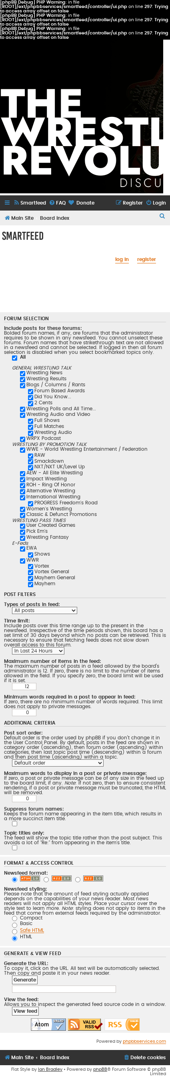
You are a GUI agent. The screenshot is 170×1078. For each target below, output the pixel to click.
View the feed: (21, 999)
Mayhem (44, 583)
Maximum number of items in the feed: (52, 661)
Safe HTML (32, 930)
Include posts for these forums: (43, 328)
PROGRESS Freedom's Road (66, 502)
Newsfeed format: (26, 873)
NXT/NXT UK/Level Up (59, 466)
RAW (39, 455)
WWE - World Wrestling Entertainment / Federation (87, 449)
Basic (22, 923)
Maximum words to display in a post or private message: (75, 773)
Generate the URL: (26, 963)
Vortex (41, 566)
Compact (27, 917)
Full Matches (49, 426)
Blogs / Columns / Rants (55, 384)
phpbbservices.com (144, 1041)
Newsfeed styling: (25, 889)
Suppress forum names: (34, 809)
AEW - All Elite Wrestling (54, 472)
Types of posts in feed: (32, 604)
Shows (42, 554)
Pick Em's (37, 531)
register (146, 259)
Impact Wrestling (46, 478)
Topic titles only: (24, 833)
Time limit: (17, 620)
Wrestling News (44, 372)
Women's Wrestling (49, 508)
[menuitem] (29, 203)
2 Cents (43, 402)
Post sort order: (23, 733)
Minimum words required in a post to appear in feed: (70, 697)
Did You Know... (52, 396)
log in (122, 259)
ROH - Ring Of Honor (50, 484)
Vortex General (51, 571)
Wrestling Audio (53, 432)
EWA (31, 548)
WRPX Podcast (43, 438)
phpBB (100, 1069)
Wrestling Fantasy (47, 537)
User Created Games (50, 525)
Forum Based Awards (59, 390)
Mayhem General (54, 577)
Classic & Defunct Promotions (61, 514)
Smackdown (49, 461)
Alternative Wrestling (50, 490)
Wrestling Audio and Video (58, 414)
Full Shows (47, 420)
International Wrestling (53, 496)
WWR (32, 560)
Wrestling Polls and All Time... (61, 408)
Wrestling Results (46, 378)
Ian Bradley (50, 1069)
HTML (22, 936)
